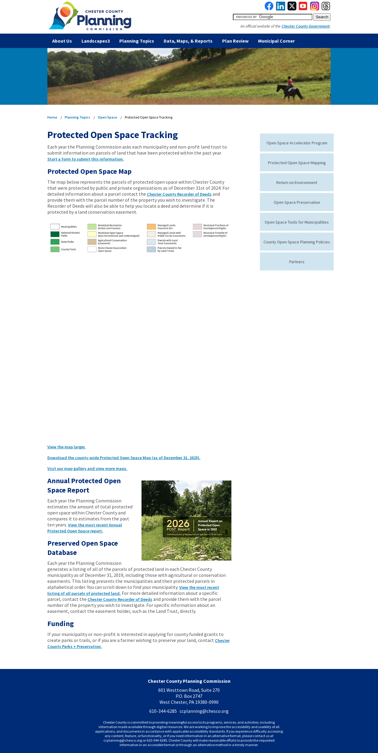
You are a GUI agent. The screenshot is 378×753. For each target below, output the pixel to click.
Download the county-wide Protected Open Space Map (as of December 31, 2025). (124, 457)
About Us (62, 41)
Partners (297, 261)
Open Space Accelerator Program (296, 143)
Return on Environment (296, 182)
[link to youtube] (303, 9)
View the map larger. (66, 447)
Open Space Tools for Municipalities (297, 222)
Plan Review (235, 41)
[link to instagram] (315, 9)
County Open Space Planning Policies (296, 242)
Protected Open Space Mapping (297, 162)
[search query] (272, 17)
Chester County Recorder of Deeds (179, 194)
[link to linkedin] (281, 9)
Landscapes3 (96, 41)
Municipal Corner (276, 41)
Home (52, 117)
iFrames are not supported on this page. (139, 352)
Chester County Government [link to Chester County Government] (305, 26)
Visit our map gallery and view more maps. (87, 468)
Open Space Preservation (297, 202)
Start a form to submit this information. (85, 159)
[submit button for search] (322, 17)
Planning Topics (136, 41)
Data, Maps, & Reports (188, 41)
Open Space (107, 117)
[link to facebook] (269, 9)
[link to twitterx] (291, 9)
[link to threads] (326, 9)
